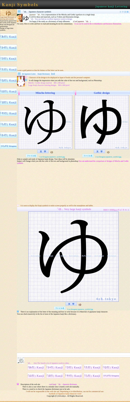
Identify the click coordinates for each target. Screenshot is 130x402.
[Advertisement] (73, 47)
